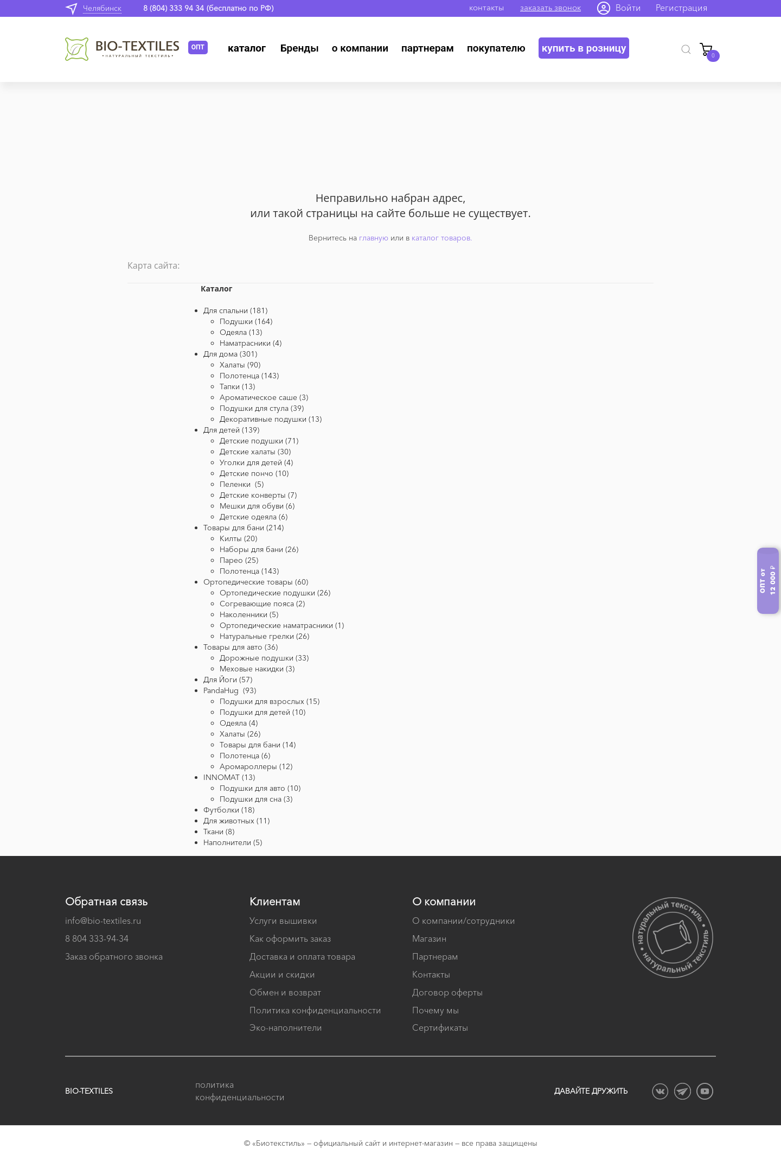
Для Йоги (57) (227, 679)
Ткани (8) (218, 831)
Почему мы (435, 1010)
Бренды (299, 48)
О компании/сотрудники (463, 920)
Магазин (429, 938)
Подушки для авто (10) (260, 788)
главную (373, 238)
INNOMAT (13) (229, 777)
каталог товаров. (442, 238)
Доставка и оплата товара (302, 956)
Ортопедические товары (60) (255, 582)
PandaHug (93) (229, 690)
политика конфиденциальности (238, 1090)
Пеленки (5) (242, 484)
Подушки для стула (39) (262, 408)
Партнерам (427, 48)
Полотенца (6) (245, 755)
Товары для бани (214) (243, 527)
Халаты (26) (240, 734)
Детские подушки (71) (259, 441)
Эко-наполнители (285, 1027)
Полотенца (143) (249, 375)
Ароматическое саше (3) (264, 397)
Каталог (247, 48)
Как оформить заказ (290, 938)
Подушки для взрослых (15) (269, 701)
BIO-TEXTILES (89, 1091)
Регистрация (682, 7)
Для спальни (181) (235, 310)
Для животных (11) (236, 821)
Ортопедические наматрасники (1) (282, 625)
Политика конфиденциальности (315, 1010)
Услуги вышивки (283, 920)
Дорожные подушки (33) (264, 658)
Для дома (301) (230, 354)
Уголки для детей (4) (256, 462)
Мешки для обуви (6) (257, 506)
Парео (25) (239, 560)
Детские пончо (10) (254, 473)
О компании (360, 48)
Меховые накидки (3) (257, 669)
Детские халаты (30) (255, 451)
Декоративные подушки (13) (271, 419)
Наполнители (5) (232, 842)
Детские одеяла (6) (253, 517)
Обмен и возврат (285, 992)
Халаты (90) (240, 365)
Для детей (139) (231, 430)
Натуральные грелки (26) (264, 636)
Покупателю (496, 48)
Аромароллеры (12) (256, 766)
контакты (486, 7)
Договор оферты (447, 992)
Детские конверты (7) (258, 495)
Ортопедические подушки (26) (275, 593)
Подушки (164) (246, 321)
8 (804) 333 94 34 (173, 8)
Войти (628, 7)
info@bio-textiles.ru (103, 920)
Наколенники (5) (249, 614)
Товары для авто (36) (240, 647)
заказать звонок (550, 7)
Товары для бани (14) (258, 745)
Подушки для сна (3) (256, 799)
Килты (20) (238, 538)
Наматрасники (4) (250, 343)
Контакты (431, 974)
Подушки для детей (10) (262, 712)
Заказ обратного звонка (114, 956)
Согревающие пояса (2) (262, 603)
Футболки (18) (228, 810)
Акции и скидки (282, 974)
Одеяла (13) (241, 332)
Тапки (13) (237, 386)
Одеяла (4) (239, 723)
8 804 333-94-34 (97, 938)
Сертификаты (440, 1027)
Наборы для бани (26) (259, 549)
